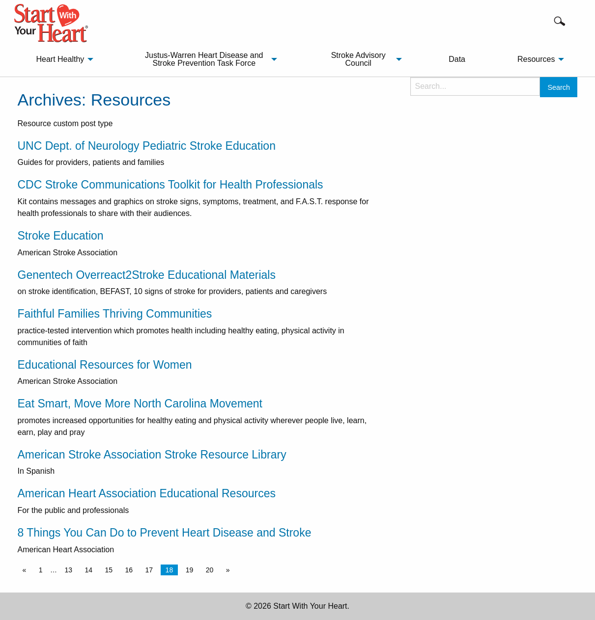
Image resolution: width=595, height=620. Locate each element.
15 (109, 570)
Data (457, 59)
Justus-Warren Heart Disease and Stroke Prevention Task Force (204, 59)
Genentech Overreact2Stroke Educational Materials (147, 275)
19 (190, 570)
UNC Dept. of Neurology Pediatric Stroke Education (147, 145)
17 (149, 570)
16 (129, 570)
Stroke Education (61, 235)
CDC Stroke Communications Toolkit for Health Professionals (170, 184)
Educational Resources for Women (105, 364)
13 (68, 570)
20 (210, 570)
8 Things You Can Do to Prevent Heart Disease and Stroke (165, 532)
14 (88, 570)
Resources (536, 59)
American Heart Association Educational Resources (147, 493)
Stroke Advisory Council (358, 59)
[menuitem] (62, 59)
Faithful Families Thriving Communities (115, 313)
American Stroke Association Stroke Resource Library (152, 454)
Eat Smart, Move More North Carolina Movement (140, 403)
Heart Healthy (60, 59)
